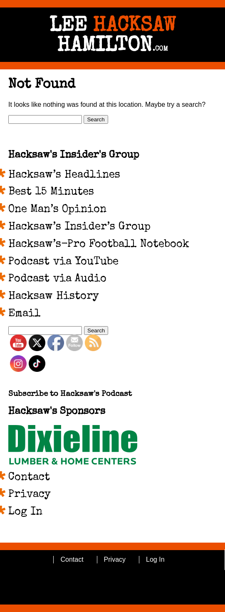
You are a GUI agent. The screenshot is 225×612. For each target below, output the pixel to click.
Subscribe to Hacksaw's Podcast (70, 394)
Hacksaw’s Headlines (64, 175)
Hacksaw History (53, 296)
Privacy (29, 494)
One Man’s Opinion (57, 209)
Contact (29, 477)
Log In (25, 512)
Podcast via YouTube (63, 262)
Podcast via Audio (57, 279)
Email (24, 314)
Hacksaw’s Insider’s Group (79, 227)
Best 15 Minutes (51, 192)
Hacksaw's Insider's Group (73, 155)
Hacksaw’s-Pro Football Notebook (98, 244)
